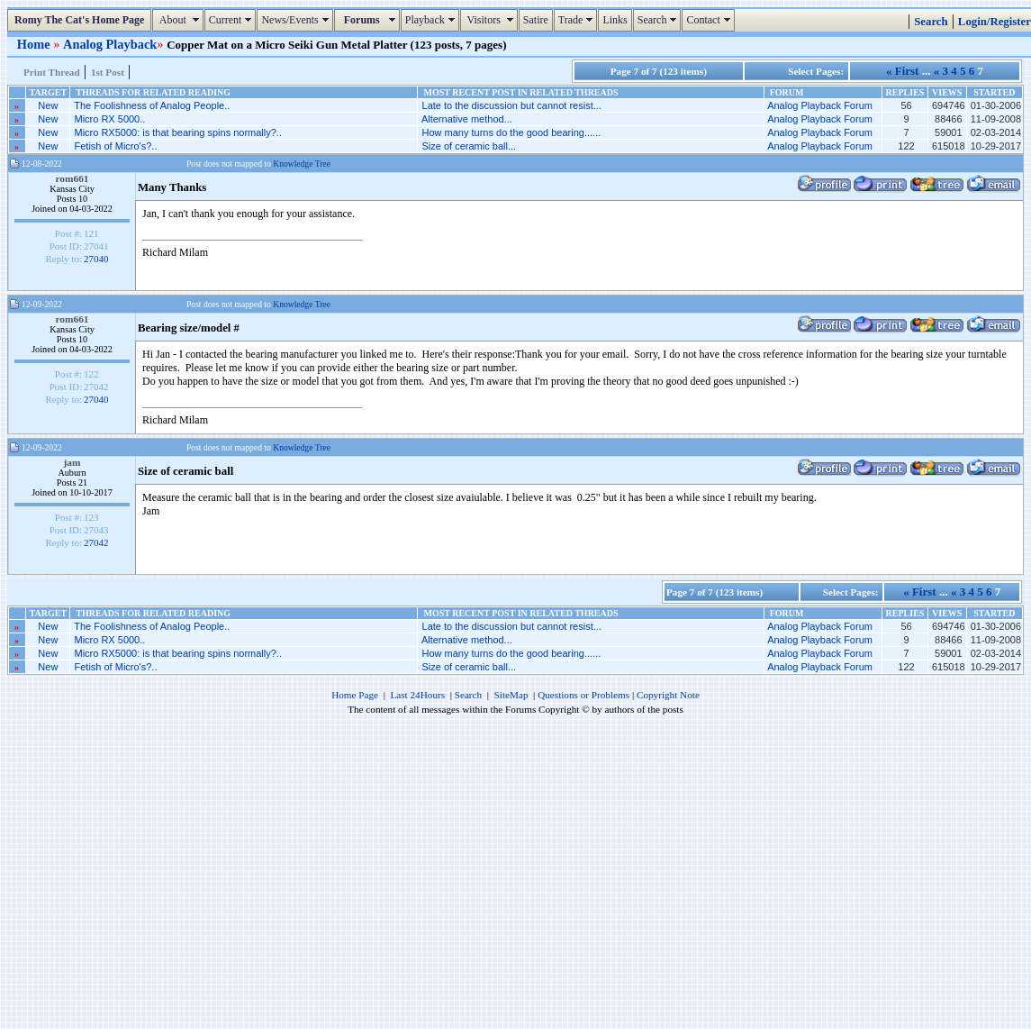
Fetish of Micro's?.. (115, 146)
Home (35, 44)
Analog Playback (110, 44)
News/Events (296, 20)
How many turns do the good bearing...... (511, 132)
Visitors (491, 20)
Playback (432, 20)
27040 (96, 258)
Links (614, 20)
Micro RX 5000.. (109, 119)
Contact (710, 20)
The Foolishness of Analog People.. (152, 105)
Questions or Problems (583, 694)
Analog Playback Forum (820, 105)
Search (660, 20)
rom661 (71, 178)
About (180, 20)
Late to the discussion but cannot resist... (511, 105)
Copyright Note (668, 694)
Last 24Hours (417, 694)
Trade (578, 20)
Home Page (354, 694)
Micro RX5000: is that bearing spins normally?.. (178, 132)
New (48, 105)
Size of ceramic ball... (469, 146)
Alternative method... (466, 119)
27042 (96, 542)
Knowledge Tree (301, 163)
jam (72, 462)
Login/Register (994, 21)
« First (902, 70)
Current (233, 20)
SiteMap (511, 694)
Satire (535, 20)
